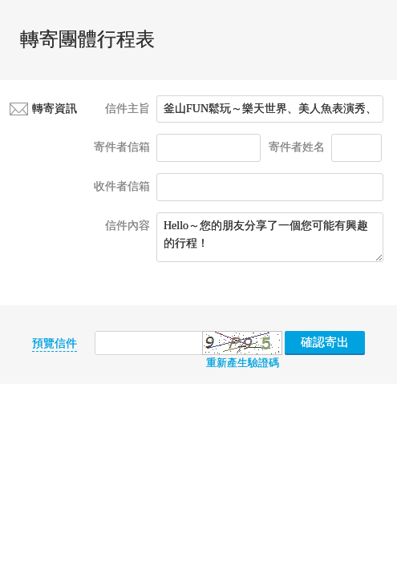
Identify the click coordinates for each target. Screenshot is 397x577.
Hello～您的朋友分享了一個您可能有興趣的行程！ (269, 237)
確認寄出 (325, 342)
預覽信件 (54, 343)
